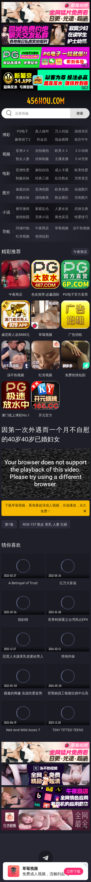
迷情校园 (22, 217)
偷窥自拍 (22, 189)
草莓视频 (61, 228)
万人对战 (61, 131)
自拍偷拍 (42, 150)
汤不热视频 (81, 228)
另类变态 (81, 178)
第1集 (9, 524)
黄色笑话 (61, 217)
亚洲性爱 (22, 170)
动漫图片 (81, 189)
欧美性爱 (81, 170)
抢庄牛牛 (81, 139)
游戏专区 (81, 131)
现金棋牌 (61, 139)
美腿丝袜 (22, 197)
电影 (6, 173)
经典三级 (42, 178)
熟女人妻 (22, 158)
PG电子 (22, 131)
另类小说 (42, 217)
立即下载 (73, 871)
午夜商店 (42, 228)
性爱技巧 (81, 217)
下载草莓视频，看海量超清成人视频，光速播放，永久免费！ (46, 508)
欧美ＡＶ (61, 150)
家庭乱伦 (42, 208)
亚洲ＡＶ (22, 150)
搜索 (79, 113)
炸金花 (42, 139)
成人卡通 (61, 170)
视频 (6, 154)
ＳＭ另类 (81, 158)
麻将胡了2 (22, 139)
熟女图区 (61, 197)
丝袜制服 (42, 158)
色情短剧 (42, 236)
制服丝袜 (22, 178)
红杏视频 (22, 236)
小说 (6, 212)
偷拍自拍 (42, 170)
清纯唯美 (42, 197)
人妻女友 (61, 208)
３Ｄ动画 (81, 150)
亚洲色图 (42, 189)
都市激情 (22, 208)
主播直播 (61, 158)
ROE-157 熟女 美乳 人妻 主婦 (45, 524)
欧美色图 (61, 189)
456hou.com (46, 101)
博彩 (6, 134)
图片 (6, 192)
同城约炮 (22, 228)
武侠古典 (81, 208)
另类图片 (81, 197)
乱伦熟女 (61, 178)
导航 (6, 231)
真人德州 (42, 131)
